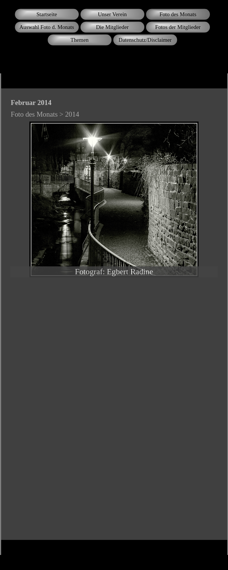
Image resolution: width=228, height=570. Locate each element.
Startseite (47, 14)
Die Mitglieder (112, 27)
